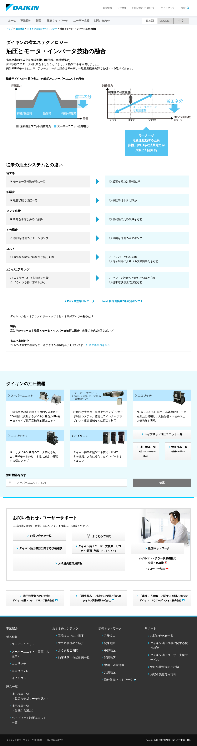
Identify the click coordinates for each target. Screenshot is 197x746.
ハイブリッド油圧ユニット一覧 (163, 434)
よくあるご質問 (68, 650)
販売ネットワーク (159, 548)
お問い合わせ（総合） (143, 8)
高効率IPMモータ (20, 330)
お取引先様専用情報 (163, 674)
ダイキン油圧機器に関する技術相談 (40, 548)
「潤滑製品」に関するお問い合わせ (99, 598)
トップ (9, 29)
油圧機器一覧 (146, 451)
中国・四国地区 (114, 665)
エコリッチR (20, 670)
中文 (181, 20)
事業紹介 (25, 20)
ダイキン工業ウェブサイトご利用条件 (24, 740)
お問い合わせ (101, 20)
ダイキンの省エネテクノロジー (42, 29)
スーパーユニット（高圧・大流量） (30, 654)
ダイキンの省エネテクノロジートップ (33, 316)
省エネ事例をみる (99, 345)
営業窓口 (110, 635)
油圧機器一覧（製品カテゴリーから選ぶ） (30, 696)
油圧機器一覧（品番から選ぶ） (23, 708)
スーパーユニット (23, 644)
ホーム (12, 20)
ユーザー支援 (81, 20)
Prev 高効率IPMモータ (81, 301)
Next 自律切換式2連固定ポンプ (121, 301)
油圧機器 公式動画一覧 (74, 657)
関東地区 (110, 643)
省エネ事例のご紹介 (71, 643)
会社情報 (122, 8)
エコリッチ (19, 663)
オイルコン (19, 678)
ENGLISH (165, 20)
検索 (183, 8)
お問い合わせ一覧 (161, 635)
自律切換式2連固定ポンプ (97, 330)
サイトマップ (167, 8)
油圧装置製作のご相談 (164, 667)
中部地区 (110, 650)
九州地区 (110, 672)
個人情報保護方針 (55, 740)
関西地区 (110, 657)
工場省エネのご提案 (71, 635)
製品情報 (107, 8)
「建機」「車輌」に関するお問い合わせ (163, 598)
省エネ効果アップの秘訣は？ (76, 316)
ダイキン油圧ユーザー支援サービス (99, 548)
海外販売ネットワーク (118, 679)
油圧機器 (20, 29)
